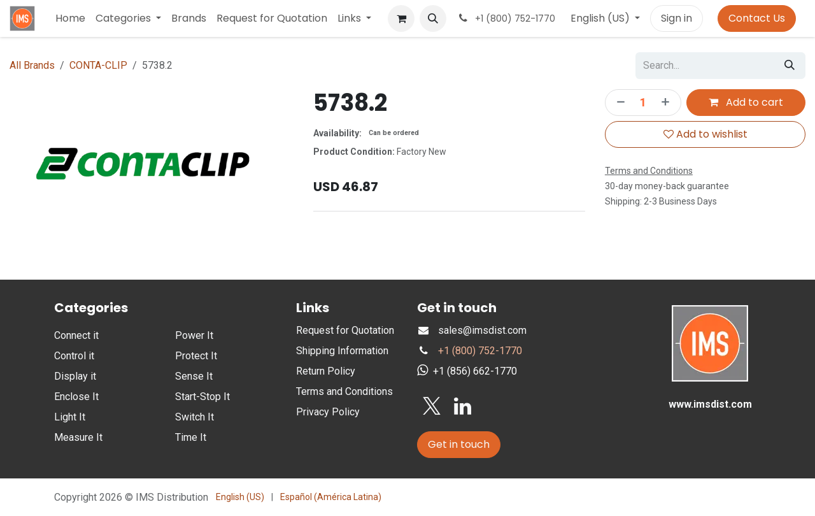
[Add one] (668, 102)
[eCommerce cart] (401, 18)
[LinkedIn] (462, 406)
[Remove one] (618, 102)
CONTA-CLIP (98, 65)
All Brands (32, 65)
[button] (433, 18)
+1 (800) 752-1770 (480, 351)
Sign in (676, 18)
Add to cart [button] (746, 102)
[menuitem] (70, 18)
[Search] (789, 65)
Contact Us (756, 18)
